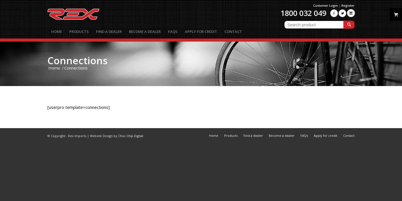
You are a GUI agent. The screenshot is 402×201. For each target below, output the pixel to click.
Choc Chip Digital (130, 136)
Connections (77, 60)
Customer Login (325, 5)
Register (348, 5)
